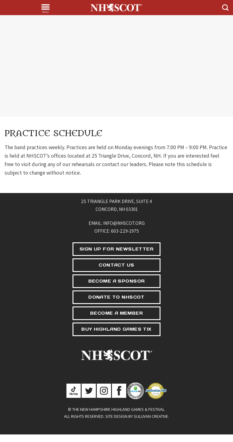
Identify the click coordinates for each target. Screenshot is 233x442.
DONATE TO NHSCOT (116, 297)
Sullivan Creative (151, 416)
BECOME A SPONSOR (116, 281)
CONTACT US (116, 265)
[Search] (225, 7)
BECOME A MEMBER (116, 313)
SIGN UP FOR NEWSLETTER (116, 249)
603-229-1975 (125, 231)
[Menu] (45, 8)
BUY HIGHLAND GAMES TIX (116, 329)
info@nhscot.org (124, 223)
